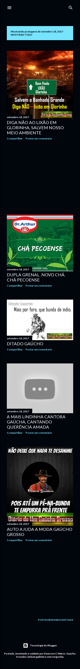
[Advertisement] (40, 177)
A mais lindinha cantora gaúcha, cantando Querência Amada (36, 421)
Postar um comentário (39, 138)
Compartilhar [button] (15, 138)
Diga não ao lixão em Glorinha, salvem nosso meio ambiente (35, 127)
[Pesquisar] (70, 7)
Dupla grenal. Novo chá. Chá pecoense (36, 277)
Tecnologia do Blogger (40, 645)
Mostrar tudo (21, 34)
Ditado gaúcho (25, 343)
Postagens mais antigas (55, 619)
